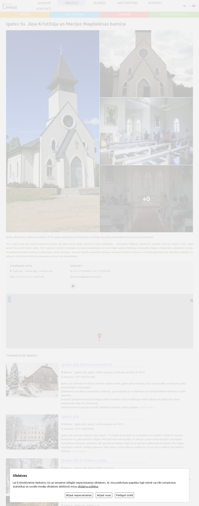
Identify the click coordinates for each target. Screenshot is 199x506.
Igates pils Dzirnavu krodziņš (86, 364)
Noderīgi (155, 3)
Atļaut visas (104, 495)
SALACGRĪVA (74, 14)
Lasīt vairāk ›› (147, 407)
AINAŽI (25, 14)
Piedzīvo (72, 3)
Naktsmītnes (127, 3)
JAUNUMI (44, 3)
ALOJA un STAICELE (174, 14)
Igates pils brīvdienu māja (83, 460)
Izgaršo (99, 3)
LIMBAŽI (124, 14)
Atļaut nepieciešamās (79, 495)
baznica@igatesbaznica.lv (87, 276)
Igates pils (70, 416)
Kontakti (43, 8)
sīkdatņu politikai (88, 486)
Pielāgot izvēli (124, 495)
